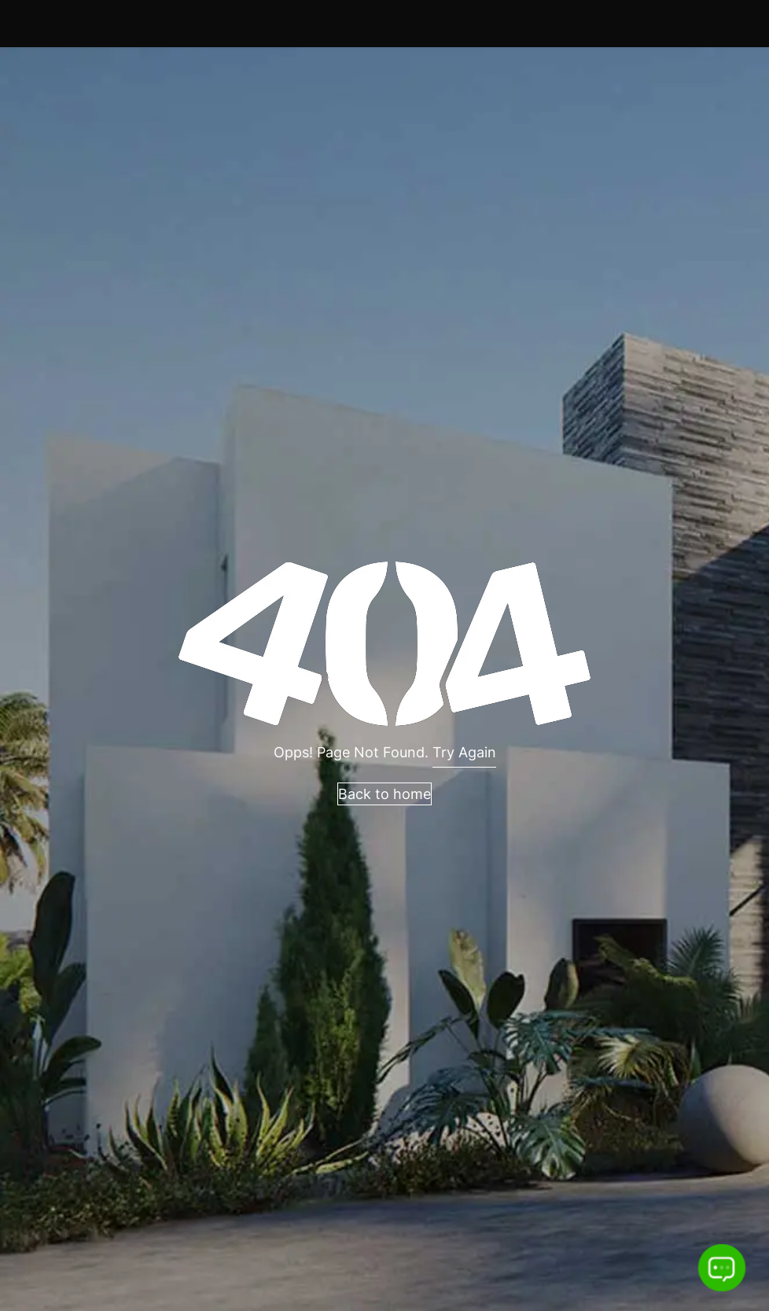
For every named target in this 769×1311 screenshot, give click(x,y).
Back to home (384, 794)
